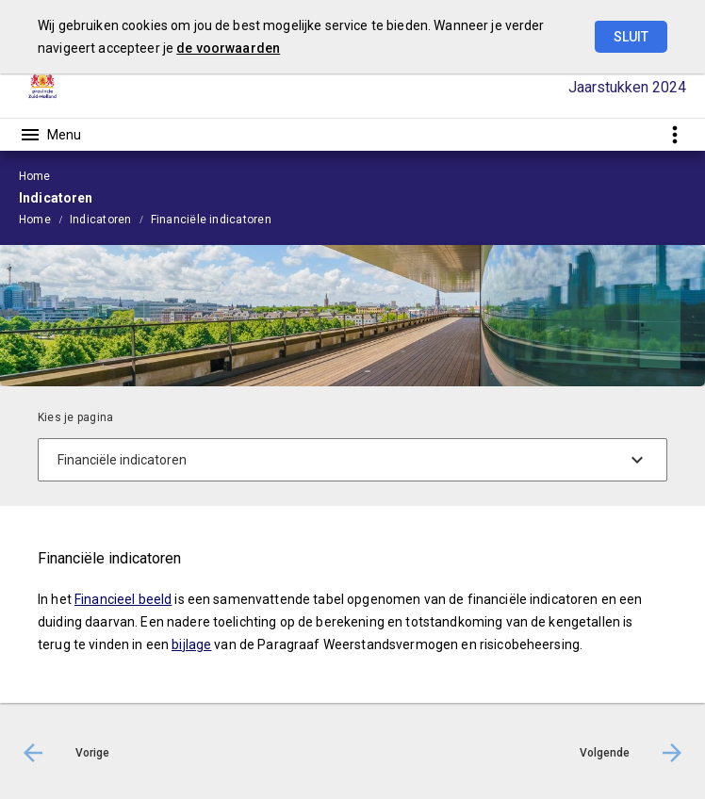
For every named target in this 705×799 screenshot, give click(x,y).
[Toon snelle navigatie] (674, 134)
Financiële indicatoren (211, 219)
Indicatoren (101, 219)
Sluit (631, 36)
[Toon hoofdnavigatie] (50, 134)
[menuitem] (44, 218)
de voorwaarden (228, 48)
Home (35, 219)
